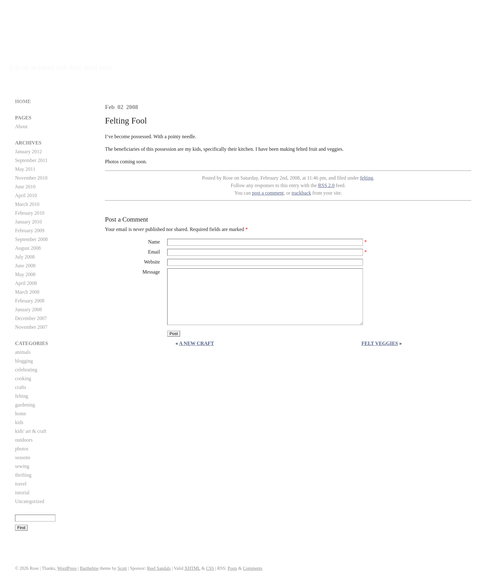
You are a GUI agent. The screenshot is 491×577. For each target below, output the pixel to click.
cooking (23, 378)
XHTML (192, 568)
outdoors (24, 440)
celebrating (26, 369)
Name (154, 241)
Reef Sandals (159, 568)
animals (23, 352)
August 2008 (28, 248)
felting (366, 178)
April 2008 (26, 283)
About (21, 126)
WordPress (67, 568)
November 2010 (31, 178)
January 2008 (28, 309)
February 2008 (29, 300)
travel (20, 483)
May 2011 (25, 169)
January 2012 (28, 151)
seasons (22, 457)
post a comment (268, 193)
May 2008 (25, 274)
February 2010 (29, 213)
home (20, 413)
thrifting (23, 475)
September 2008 (31, 239)
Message (151, 272)
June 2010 (25, 186)
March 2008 (27, 292)
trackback (301, 193)
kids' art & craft (30, 431)
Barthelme (89, 568)
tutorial (22, 492)
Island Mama (39, 57)
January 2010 (28, 221)
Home (23, 101)
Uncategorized (29, 501)
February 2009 (29, 230)
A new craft (196, 343)
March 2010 (27, 204)
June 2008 (25, 265)
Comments (252, 568)
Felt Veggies (379, 343)
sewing (22, 466)
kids (19, 422)
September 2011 (31, 160)
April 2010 (26, 195)
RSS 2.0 (326, 185)
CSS (210, 568)
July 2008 (25, 257)
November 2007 (31, 327)
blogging (24, 361)
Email (154, 251)
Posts (232, 568)
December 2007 (31, 318)
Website (152, 262)
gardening (25, 404)
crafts (20, 387)
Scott (122, 568)
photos (21, 448)
